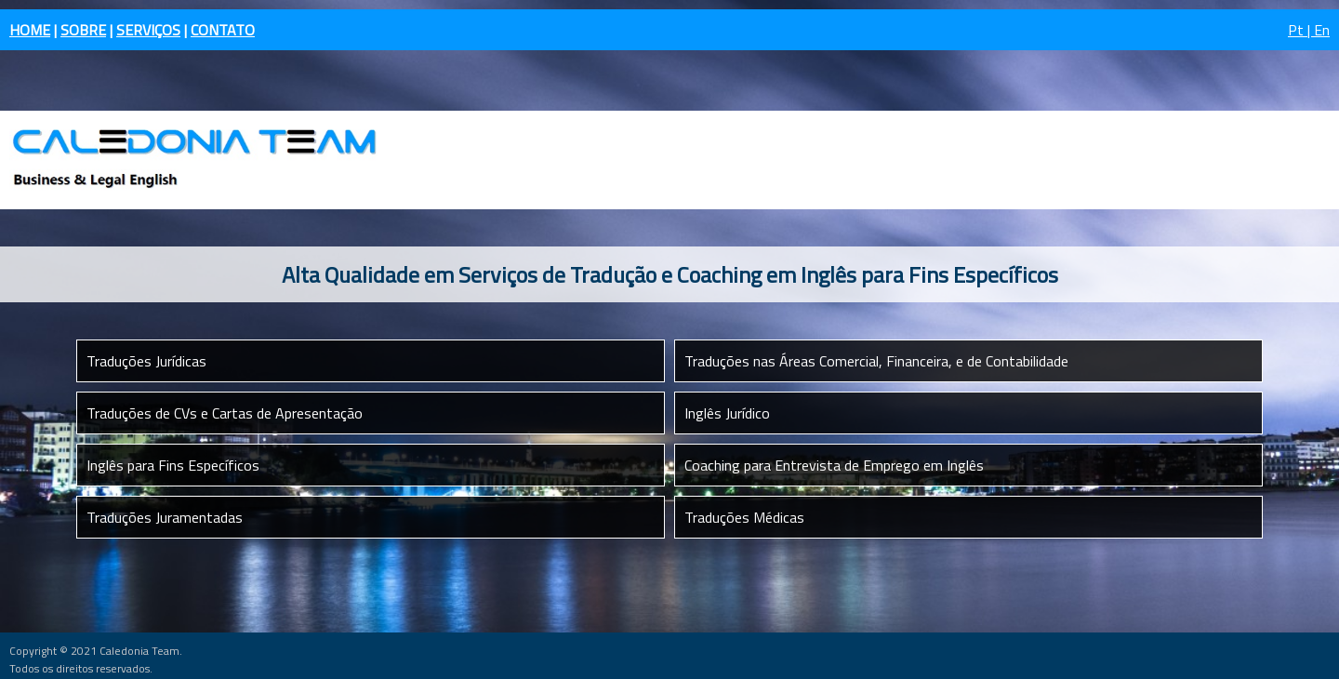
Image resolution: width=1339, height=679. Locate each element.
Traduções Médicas (744, 517)
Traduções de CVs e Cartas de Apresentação (224, 413)
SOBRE (83, 30)
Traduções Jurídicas (146, 361)
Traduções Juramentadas (164, 517)
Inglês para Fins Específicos (172, 465)
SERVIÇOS (148, 30)
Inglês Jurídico (727, 413)
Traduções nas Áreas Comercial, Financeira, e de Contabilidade (876, 361)
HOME (29, 30)
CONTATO (223, 30)
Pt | (1301, 30)
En (1322, 30)
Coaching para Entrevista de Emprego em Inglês (834, 465)
